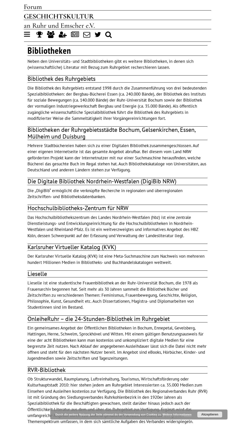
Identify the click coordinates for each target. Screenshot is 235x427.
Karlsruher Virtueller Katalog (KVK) (72, 247)
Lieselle (37, 274)
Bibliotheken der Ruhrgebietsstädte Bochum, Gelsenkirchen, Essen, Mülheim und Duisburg (111, 133)
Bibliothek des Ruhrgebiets (62, 79)
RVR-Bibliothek (47, 370)
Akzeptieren (209, 414)
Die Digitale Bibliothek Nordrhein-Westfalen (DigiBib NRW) (102, 181)
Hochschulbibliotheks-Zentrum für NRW (78, 208)
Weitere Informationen (177, 414)
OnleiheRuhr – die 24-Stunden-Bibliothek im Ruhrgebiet (99, 319)
